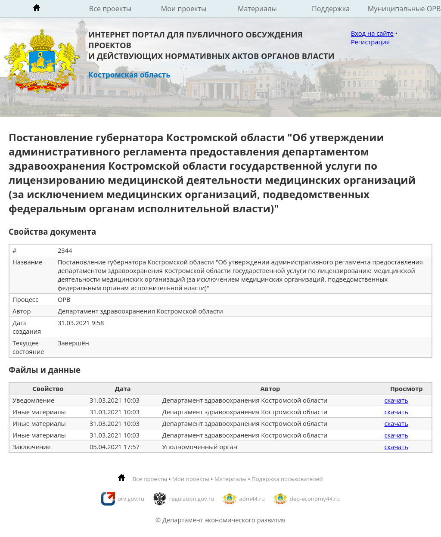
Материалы (257, 8)
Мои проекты (184, 8)
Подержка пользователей (287, 479)
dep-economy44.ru (315, 499)
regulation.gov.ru (191, 499)
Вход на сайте (372, 33)
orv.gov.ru (131, 499)
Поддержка (331, 8)
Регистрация (370, 41)
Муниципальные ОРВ (404, 8)
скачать (396, 400)
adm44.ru (252, 499)
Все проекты (110, 8)
